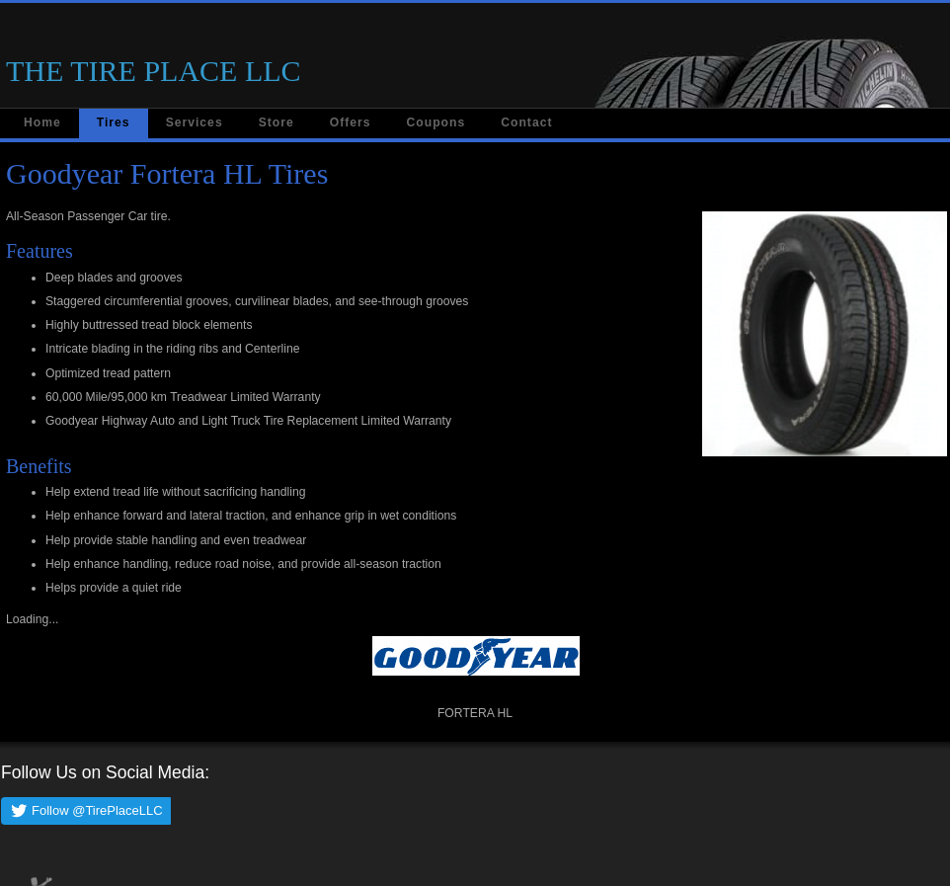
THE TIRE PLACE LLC (153, 70)
